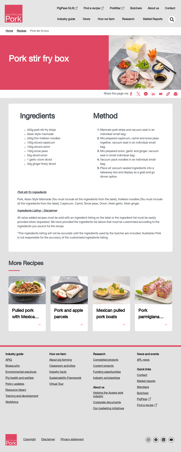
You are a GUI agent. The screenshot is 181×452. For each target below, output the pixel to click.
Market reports (146, 381)
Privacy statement (72, 439)
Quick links (144, 369)
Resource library (15, 390)
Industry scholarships (106, 378)
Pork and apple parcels (68, 314)
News (86, 19)
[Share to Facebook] (131, 94)
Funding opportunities (107, 372)
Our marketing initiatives (108, 408)
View (26, 325)
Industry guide (66, 19)
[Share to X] (138, 94)
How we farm (106, 19)
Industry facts (57, 372)
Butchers (136, 8)
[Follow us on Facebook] (156, 440)
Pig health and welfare (19, 378)
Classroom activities (62, 366)
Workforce (11, 402)
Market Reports (152, 19)
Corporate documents (107, 402)
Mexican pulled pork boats (110, 314)
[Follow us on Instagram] (148, 440)
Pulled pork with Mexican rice (24, 315)
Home (9, 31)
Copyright (29, 439)
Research (128, 19)
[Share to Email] (160, 94)
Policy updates (14, 384)
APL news (143, 360)
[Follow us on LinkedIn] (163, 440)
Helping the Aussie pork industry (108, 395)
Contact (170, 8)
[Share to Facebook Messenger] (145, 94)
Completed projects (105, 360)
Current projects (103, 366)
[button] (168, 94)
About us (153, 8)
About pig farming (60, 360)
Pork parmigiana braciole (148, 315)
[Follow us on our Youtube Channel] (171, 440)
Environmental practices (20, 372)
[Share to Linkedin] (153, 94)
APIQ (8, 360)
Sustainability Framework (65, 378)
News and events (148, 354)
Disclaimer (48, 439)
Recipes (21, 31)
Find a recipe (94, 8)
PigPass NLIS (67, 8)
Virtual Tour (56, 384)
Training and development (21, 396)
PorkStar (117, 8)
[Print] (175, 94)
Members (143, 387)
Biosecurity (12, 366)
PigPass (144, 399)
